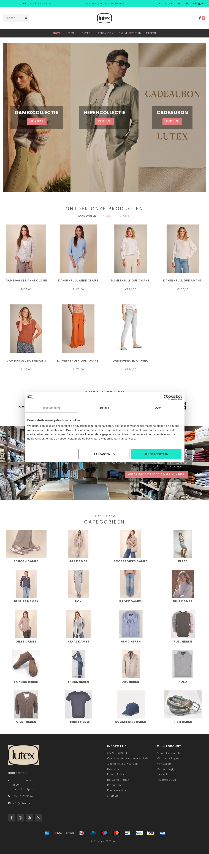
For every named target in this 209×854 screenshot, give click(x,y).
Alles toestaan (156, 454)
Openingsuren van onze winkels (127, 758)
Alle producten (166, 779)
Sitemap (112, 795)
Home (57, 33)
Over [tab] (158, 407)
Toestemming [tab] (51, 407)
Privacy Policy (115, 774)
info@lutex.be (21, 803)
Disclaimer (114, 769)
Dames (86, 33)
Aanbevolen (87, 215)
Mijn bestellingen (168, 758)
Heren (70, 33)
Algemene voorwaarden (122, 763)
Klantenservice (116, 790)
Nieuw (107, 215)
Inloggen (198, 3)
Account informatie (169, 753)
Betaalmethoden (118, 779)
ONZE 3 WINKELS (118, 753)
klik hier (36, 121)
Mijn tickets (164, 763)
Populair (124, 215)
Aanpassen (104, 454)
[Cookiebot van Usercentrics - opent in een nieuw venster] (166, 397)
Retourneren (115, 785)
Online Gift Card (129, 33)
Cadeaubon (105, 33)
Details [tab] (104, 407)
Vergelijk (162, 774)
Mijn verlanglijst (167, 769)
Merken (151, 33)
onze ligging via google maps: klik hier (156, 474)
